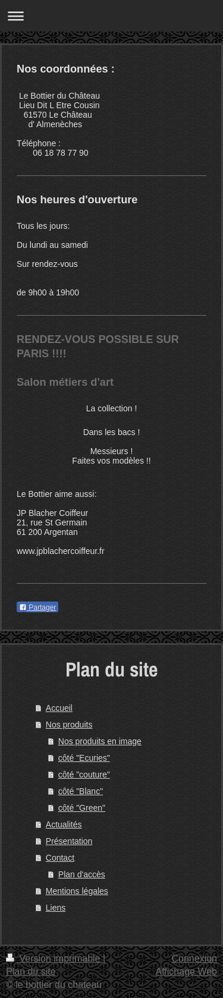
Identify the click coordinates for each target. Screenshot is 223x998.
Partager (37, 607)
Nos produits (69, 724)
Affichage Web (186, 971)
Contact (60, 857)
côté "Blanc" (80, 791)
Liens (55, 907)
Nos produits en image (100, 741)
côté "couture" (84, 774)
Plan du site (31, 971)
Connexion (195, 958)
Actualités (64, 824)
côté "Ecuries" (84, 758)
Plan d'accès (81, 874)
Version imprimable (54, 958)
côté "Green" (81, 808)
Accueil (59, 708)
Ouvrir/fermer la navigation (111, 16)
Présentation (69, 841)
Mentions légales (77, 891)
